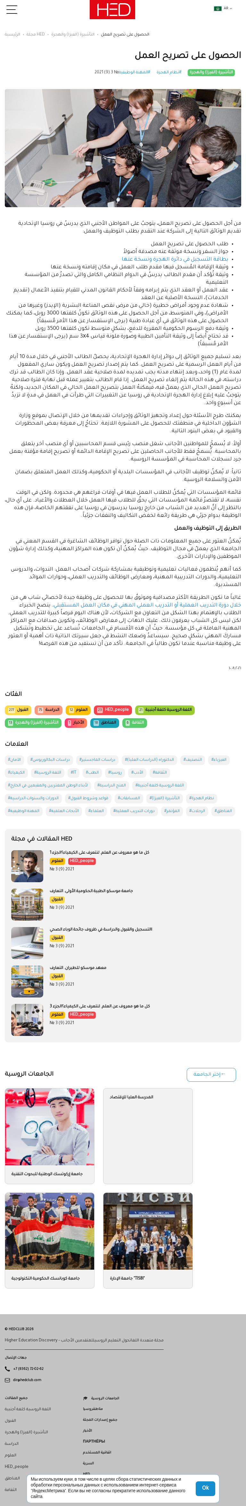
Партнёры (94, 1442)
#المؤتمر (172, 811)
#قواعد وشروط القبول (88, 798)
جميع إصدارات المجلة (100, 1420)
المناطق (105, 723)
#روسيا (115, 773)
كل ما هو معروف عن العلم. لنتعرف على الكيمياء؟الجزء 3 (100, 1007)
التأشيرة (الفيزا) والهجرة (72, 35)
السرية (88, 1464)
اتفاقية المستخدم (97, 1453)
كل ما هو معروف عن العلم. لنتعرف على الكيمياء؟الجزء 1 (99, 853)
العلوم (78, 710)
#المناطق (223, 811)
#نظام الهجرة (169, 72)
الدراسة (48, 710)
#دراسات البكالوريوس (50, 760)
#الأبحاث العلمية (64, 811)
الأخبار (76, 723)
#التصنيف (193, 760)
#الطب (92, 773)
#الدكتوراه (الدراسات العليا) (149, 760)
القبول (18, 710)
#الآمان (14, 760)
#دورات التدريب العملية (134, 811)
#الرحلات (197, 811)
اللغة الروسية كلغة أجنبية (165, 710)
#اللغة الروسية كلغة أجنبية (159, 786)
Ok (205, 1489)
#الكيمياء (16, 773)
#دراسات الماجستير (97, 760)
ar (221, 8)
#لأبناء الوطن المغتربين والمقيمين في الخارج (48, 786)
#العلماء (96, 811)
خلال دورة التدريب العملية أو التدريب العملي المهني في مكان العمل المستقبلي (147, 605)
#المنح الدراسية (111, 786)
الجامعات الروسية (105, 1398)
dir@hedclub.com (27, 1380)
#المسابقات (129, 798)
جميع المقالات (16, 1398)
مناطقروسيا (93, 1409)
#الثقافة (160, 773)
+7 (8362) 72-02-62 (28, 1369)
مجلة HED (36, 35)
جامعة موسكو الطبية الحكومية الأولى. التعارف (91, 891)
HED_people (112, 710)
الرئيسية (12, 35)
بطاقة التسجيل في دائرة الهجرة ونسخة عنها (175, 260)
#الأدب (137, 773)
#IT (73, 773)
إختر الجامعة (206, 1075)
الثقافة (135, 723)
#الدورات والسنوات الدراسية (33, 798)
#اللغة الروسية (47, 773)
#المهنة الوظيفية (134, 72)
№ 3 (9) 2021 (106, 72)
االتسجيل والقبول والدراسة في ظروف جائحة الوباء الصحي (101, 930)
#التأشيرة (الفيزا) (165, 798)
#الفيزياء (218, 760)
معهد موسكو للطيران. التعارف (78, 968)
